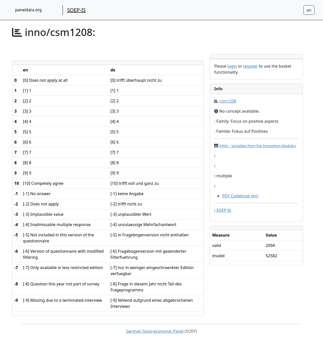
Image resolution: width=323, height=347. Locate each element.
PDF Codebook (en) (240, 196)
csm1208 (227, 101)
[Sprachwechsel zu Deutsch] (309, 10)
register (250, 66)
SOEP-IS (76, 10)
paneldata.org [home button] (28, 10)
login (232, 66)
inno (257, 145)
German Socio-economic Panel (155, 331)
